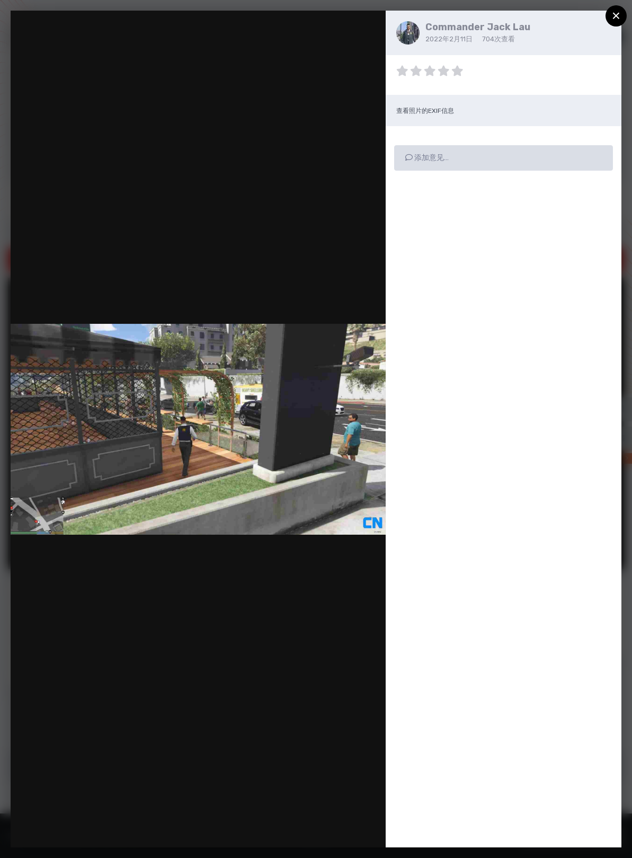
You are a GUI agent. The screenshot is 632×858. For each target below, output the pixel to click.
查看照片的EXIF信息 (425, 110)
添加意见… (427, 157)
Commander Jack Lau (477, 27)
